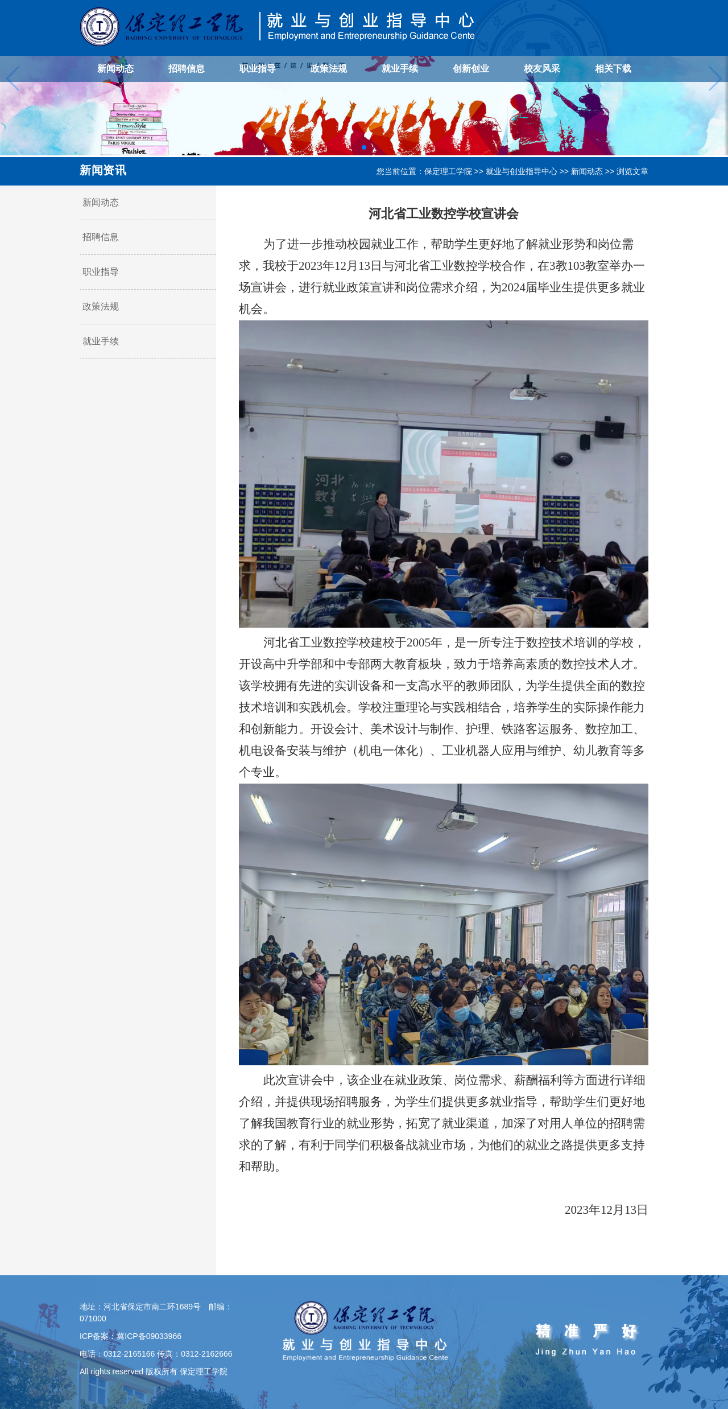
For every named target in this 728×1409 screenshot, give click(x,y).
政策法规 (329, 68)
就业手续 (400, 68)
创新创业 (471, 68)
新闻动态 (115, 68)
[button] (364, 147)
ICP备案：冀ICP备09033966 (130, 1336)
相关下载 (613, 68)
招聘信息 (186, 68)
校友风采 (542, 68)
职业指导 (257, 68)
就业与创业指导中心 (521, 171)
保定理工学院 (448, 171)
